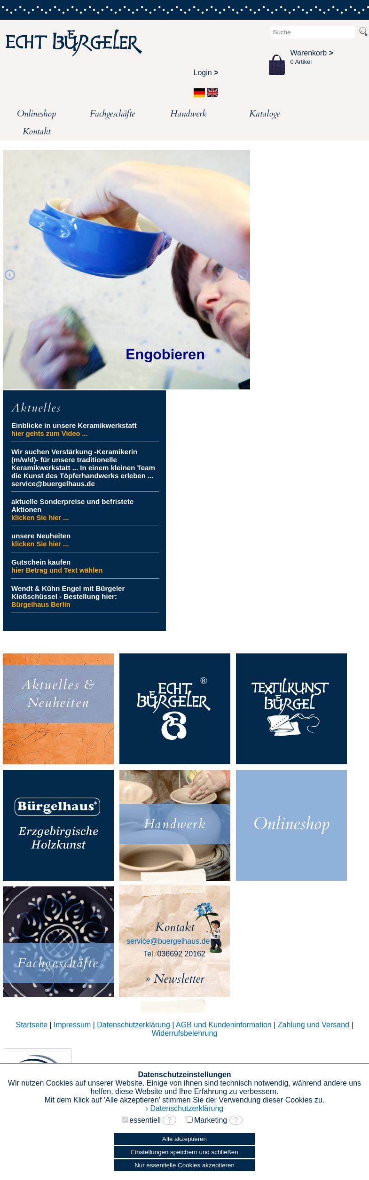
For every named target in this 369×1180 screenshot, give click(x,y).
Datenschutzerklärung (133, 1025)
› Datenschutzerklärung (184, 1108)
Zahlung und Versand (313, 1025)
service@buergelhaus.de (168, 941)
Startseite (31, 1025)
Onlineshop (36, 114)
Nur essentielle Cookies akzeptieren (184, 1165)
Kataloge (264, 114)
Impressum (72, 1025)
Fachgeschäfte (112, 114)
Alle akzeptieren (184, 1138)
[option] (126, 269)
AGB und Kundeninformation (224, 1025)
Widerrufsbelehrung (185, 1033)
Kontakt (36, 131)
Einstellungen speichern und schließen (184, 1152)
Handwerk (188, 114)
